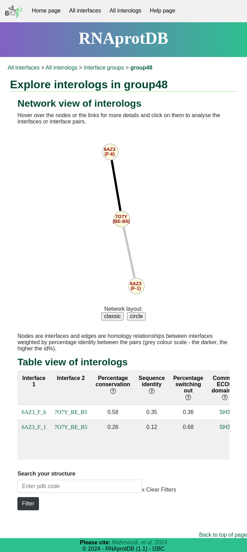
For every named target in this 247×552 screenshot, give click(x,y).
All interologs (126, 11)
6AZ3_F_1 (34, 427)
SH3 (225, 412)
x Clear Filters (159, 490)
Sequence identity (151, 384)
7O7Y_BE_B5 (71, 412)
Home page (46, 11)
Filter (28, 503)
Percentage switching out (188, 387)
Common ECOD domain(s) (225, 387)
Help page (162, 11)
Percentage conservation (113, 384)
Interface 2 (71, 378)
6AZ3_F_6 (34, 412)
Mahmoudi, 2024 (139, 542)
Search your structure (46, 474)
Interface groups (104, 68)
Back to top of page (223, 535)
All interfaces (85, 11)
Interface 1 (34, 381)
